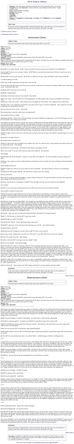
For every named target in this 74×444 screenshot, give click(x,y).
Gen (17, 7)
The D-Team (32, 2)
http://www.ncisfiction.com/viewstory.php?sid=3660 (43, 442)
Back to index (69, 275)
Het (20, 7)
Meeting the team (7, 34)
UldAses (43, 2)
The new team (6, 31)
